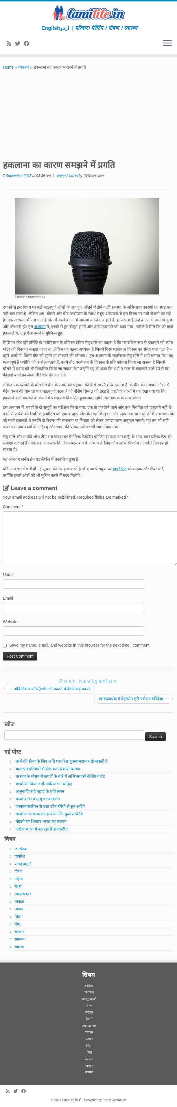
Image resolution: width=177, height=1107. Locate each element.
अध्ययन (40, 326)
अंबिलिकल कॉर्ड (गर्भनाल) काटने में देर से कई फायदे (50, 689)
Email (8, 598)
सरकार (19, 931)
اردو (64, 28)
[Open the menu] (167, 43)
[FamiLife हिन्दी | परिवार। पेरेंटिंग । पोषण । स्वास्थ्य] (88, 13)
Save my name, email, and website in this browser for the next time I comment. (80, 645)
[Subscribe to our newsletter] (35, 44)
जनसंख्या (20, 849)
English (50, 28)
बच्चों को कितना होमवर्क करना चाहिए (44, 784)
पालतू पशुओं (23, 864)
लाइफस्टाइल (22, 894)
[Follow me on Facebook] (28, 44)
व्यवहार (23, 67)
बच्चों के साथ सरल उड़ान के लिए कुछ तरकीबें (49, 814)
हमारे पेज (119, 468)
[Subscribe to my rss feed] (11, 44)
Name (8, 574)
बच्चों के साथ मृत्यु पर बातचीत (38, 799)
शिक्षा (17, 916)
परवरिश (19, 856)
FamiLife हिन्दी (71, 1099)
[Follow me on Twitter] (19, 44)
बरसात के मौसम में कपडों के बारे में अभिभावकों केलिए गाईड (60, 776)
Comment (13, 506)
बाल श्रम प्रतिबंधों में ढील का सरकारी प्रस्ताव (48, 768)
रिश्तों (17, 886)
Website (10, 621)
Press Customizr (114, 1099)
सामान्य (19, 939)
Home (8, 67)
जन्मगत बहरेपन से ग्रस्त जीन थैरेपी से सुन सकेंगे (50, 806)
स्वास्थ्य (74, 176)
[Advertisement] (88, 114)
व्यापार (18, 909)
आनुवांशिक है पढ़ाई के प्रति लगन (40, 791)
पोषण (18, 871)
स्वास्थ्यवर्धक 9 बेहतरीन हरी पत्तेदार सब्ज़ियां (133, 698)
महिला (18, 879)
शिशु (17, 924)
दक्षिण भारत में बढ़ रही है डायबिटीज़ (42, 829)
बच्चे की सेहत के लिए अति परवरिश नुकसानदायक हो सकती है (62, 761)
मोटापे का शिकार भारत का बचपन (41, 821)
